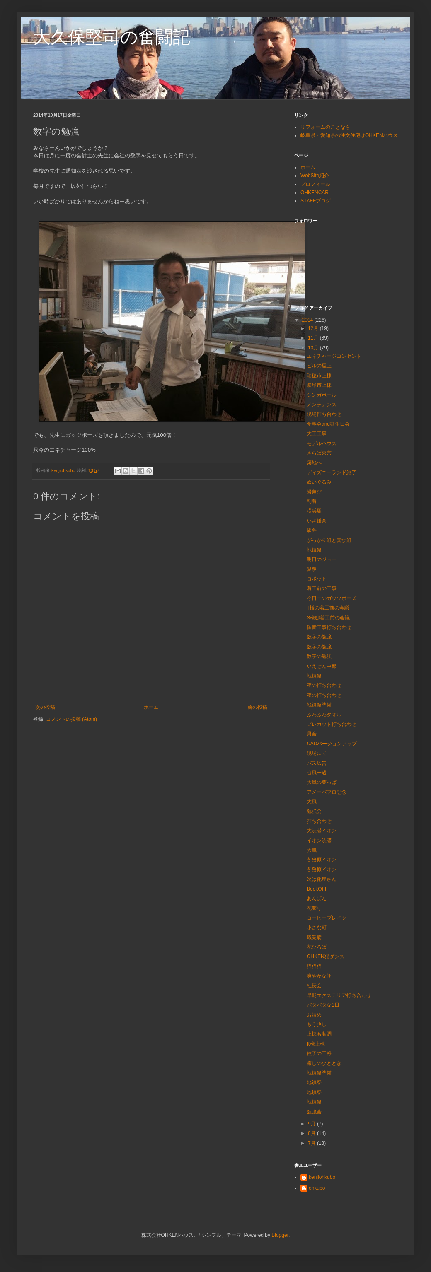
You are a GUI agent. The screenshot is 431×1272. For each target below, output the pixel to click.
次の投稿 (45, 707)
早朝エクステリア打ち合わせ (339, 995)
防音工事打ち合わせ (329, 627)
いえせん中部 (322, 666)
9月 (312, 1124)
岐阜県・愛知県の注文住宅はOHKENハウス (349, 135)
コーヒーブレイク (326, 918)
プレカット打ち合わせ (331, 724)
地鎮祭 (314, 550)
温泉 (312, 569)
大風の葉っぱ (322, 782)
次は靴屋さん (322, 879)
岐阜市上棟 (319, 385)
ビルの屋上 (319, 366)
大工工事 (317, 433)
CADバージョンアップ (332, 744)
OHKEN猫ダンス (325, 956)
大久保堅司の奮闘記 (111, 37)
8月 (312, 1133)
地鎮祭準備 (319, 705)
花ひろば (317, 947)
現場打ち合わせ (324, 414)
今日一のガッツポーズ (331, 598)
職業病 (314, 937)
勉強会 (314, 811)
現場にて (317, 753)
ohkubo (317, 1188)
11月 (314, 338)
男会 (312, 734)
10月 (314, 348)
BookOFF (317, 889)
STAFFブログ (315, 201)
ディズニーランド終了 (331, 472)
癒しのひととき (324, 1063)
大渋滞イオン (322, 831)
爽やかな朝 (319, 976)
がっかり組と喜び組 (329, 540)
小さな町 (317, 927)
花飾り (314, 908)
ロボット (317, 579)
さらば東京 (319, 453)
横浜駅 (314, 511)
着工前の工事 (322, 588)
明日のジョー (322, 559)
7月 (312, 1143)
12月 (314, 328)
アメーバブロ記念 (326, 792)
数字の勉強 (319, 637)
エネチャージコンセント (334, 356)
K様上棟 (316, 1044)
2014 (308, 320)
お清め (314, 1015)
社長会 (314, 985)
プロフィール (315, 184)
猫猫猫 (314, 966)
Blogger (279, 1235)
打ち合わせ (319, 821)
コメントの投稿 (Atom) (71, 719)
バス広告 (317, 763)
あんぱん (317, 898)
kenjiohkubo (322, 1177)
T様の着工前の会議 (328, 608)
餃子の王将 (319, 1053)
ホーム (151, 707)
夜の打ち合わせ (324, 685)
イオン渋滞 (319, 840)
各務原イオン (322, 859)
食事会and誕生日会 (328, 424)
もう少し (317, 1024)
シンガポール (322, 395)
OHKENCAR (314, 192)
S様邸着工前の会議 (328, 618)
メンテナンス (322, 404)
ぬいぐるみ (319, 482)
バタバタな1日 (323, 1005)
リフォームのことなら (325, 127)
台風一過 (317, 773)
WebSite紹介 (314, 175)
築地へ (314, 462)
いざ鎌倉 (317, 521)
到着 (312, 501)
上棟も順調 (319, 1034)
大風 (312, 802)
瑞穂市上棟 (319, 375)
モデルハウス (322, 443)
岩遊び (314, 492)
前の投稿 (257, 707)
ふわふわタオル (324, 715)
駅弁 (312, 530)
